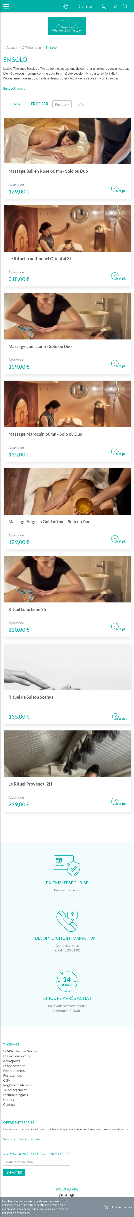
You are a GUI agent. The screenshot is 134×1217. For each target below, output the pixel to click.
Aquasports (11, 1061)
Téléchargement (15, 1090)
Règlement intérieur (17, 1085)
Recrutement (12, 1075)
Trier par (39, 104)
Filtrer (17, 104)
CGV (6, 1080)
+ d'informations (122, 1207)
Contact (84, 6)
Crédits (8, 1099)
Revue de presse (14, 1070)
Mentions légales (15, 1095)
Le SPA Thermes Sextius (20, 1051)
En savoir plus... (14, 88)
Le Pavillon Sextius (16, 1056)
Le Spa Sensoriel (14, 1066)
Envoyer (14, 1172)
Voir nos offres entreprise (21, 1139)
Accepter (106, 1207)
